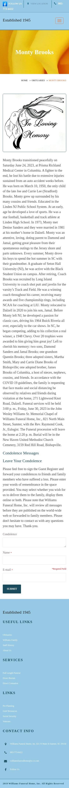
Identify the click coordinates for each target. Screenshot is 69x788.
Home (24, 80)
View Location (37, 3)
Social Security (9, 716)
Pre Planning (8, 706)
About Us (7, 650)
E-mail (7, 569)
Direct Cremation (10, 683)
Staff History (8, 645)
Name (6, 552)
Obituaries (38, 80)
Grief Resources (10, 711)
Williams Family (10, 640)
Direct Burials (9, 678)
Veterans (6, 721)
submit (12, 589)
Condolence (10, 534)
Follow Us (14, 769)
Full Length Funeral (11, 673)
